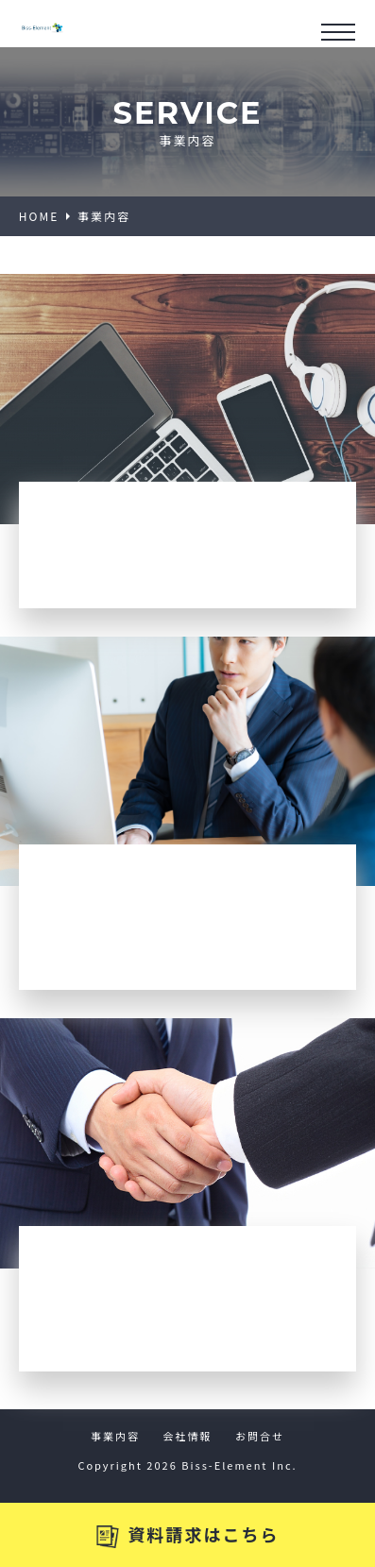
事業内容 (115, 1435)
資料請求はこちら (188, 1535)
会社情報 (188, 1435)
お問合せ (259, 1435)
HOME (39, 216)
